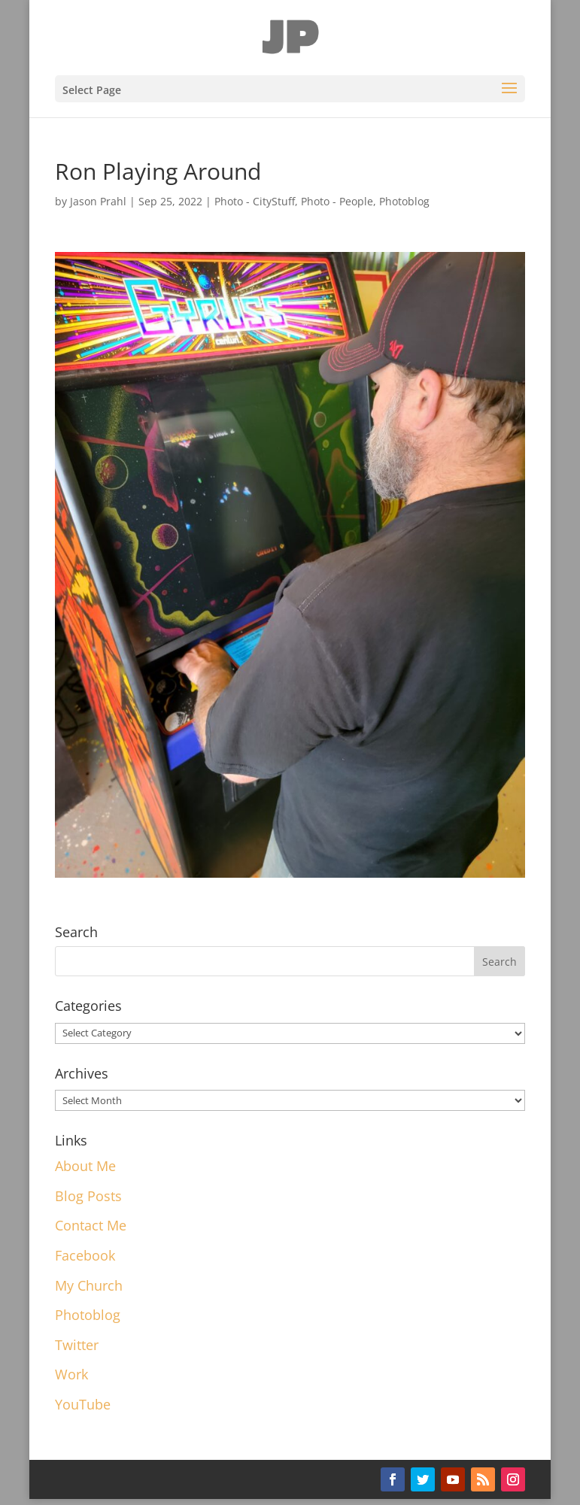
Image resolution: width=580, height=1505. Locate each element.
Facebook (85, 1255)
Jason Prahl (98, 201)
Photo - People (337, 201)
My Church (89, 1285)
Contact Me (90, 1225)
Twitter (77, 1345)
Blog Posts (88, 1196)
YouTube (83, 1404)
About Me (85, 1166)
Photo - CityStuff (254, 201)
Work (71, 1374)
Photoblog (404, 201)
